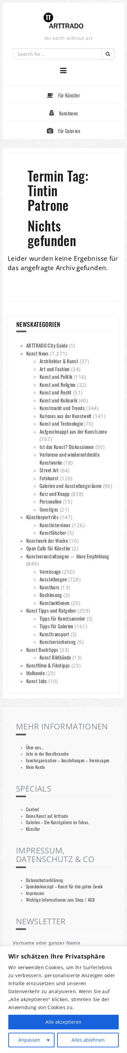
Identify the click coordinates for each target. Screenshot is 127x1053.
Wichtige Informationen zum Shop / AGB (60, 900)
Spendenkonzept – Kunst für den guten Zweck (64, 886)
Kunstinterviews (55, 524)
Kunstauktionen (54, 602)
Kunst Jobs (36, 680)
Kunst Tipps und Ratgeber (51, 610)
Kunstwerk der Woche (47, 540)
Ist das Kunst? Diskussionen (67, 446)
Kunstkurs (49, 587)
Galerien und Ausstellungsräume (70, 485)
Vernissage (50, 571)
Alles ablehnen (88, 1040)
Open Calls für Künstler (48, 548)
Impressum (35, 893)
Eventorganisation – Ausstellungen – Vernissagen (68, 760)
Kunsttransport (54, 634)
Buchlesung (51, 594)
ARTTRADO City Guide (46, 345)
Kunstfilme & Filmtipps (48, 665)
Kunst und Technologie (61, 423)
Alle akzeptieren (63, 1022)
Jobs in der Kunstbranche (47, 754)
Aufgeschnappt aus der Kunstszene (73, 431)
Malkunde (35, 673)
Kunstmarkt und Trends (62, 407)
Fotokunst (49, 478)
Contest (32, 809)
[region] (63, 999)
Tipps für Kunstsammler (62, 618)
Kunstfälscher (53, 532)
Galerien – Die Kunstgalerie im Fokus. (57, 822)
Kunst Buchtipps (42, 649)
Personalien (51, 501)
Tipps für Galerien (56, 626)
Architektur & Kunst (59, 361)
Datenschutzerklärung (45, 880)
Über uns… (34, 747)
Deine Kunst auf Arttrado (47, 816)
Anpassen (29, 1040)
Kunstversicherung (58, 641)
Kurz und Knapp (54, 493)
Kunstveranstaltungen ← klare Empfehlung (67, 556)
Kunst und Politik (56, 376)
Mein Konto (35, 767)
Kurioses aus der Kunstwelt (66, 415)
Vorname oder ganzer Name (46, 943)
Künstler (33, 829)
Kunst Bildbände (55, 657)
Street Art (49, 470)
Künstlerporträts (42, 517)
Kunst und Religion (58, 384)
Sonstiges (49, 509)
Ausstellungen (53, 579)
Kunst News (37, 353)
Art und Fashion (55, 369)
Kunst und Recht (56, 392)
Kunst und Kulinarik (58, 400)
